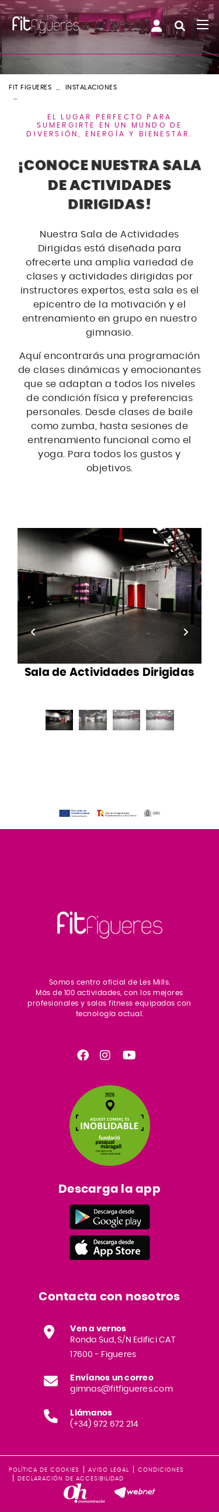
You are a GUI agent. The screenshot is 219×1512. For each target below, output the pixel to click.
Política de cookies (44, 1470)
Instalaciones (91, 87)
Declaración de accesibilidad (71, 1479)
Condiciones (161, 1470)
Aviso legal (108, 1470)
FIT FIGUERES (30, 87)
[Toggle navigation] (202, 24)
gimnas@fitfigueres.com (121, 1389)
